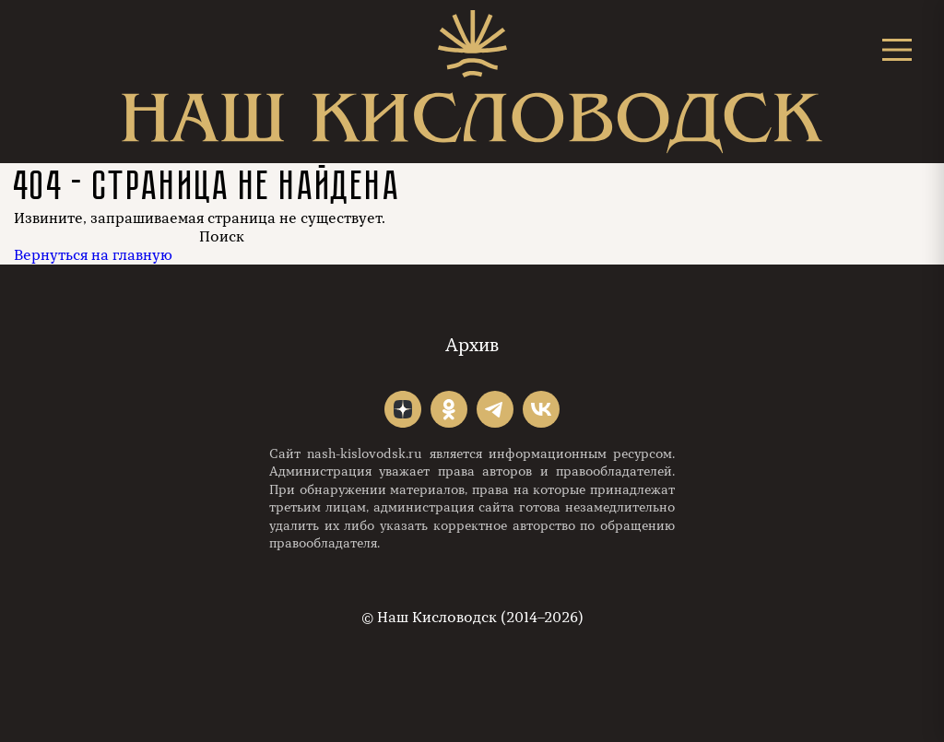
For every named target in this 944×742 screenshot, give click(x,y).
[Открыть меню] (897, 49)
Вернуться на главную (93, 255)
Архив (472, 345)
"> (402, 409)
